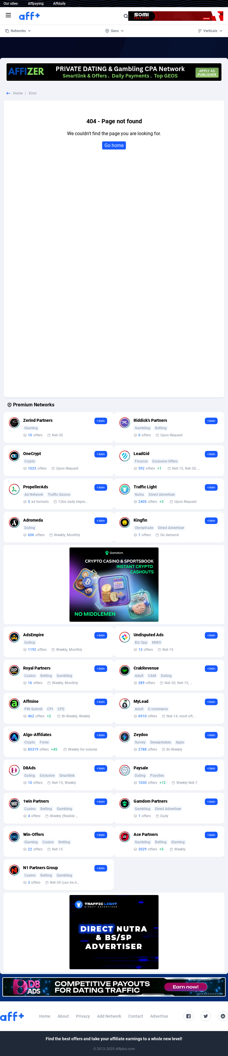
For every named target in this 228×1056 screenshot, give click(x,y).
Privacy (83, 1016)
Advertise (159, 1016)
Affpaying (36, 3)
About (63, 1016)
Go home (114, 145)
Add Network (109, 1016)
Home (18, 93)
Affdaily (59, 3)
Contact (135, 1016)
